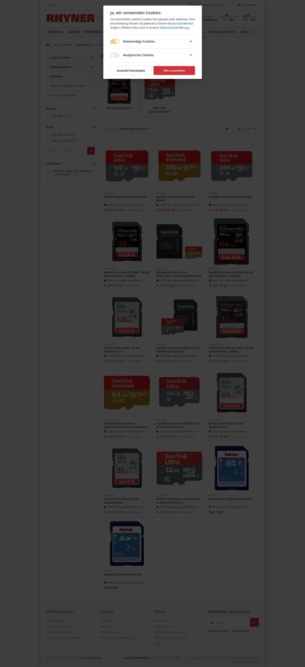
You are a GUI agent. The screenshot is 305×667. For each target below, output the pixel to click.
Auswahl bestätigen (131, 70)
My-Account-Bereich (180, 23)
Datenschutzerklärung (174, 27)
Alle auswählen (174, 70)
